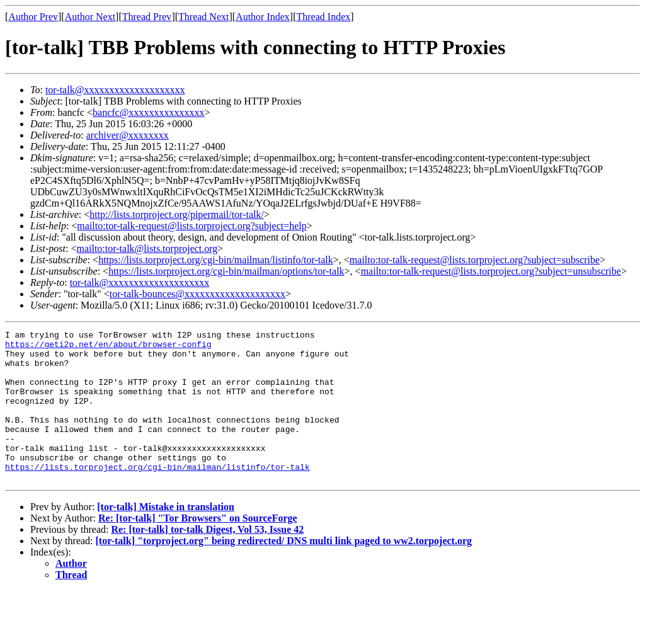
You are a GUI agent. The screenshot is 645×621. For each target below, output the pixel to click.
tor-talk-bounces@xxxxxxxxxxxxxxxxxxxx (197, 293)
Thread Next (203, 16)
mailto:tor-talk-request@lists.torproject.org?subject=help (191, 225)
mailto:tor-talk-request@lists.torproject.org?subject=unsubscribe (491, 271)
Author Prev (33, 16)
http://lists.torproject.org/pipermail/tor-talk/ (176, 214)
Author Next (90, 16)
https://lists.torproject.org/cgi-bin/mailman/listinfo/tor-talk (215, 259)
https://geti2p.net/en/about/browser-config (108, 347)
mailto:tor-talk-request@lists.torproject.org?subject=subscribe (475, 259)
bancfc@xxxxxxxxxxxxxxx (148, 112)
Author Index (263, 16)
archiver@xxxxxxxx (127, 135)
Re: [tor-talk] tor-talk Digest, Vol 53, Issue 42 (207, 559)
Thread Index (324, 16)
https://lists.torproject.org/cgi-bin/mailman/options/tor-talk (226, 271)
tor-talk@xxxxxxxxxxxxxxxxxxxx (115, 89)
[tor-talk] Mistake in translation (165, 537)
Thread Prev (147, 16)
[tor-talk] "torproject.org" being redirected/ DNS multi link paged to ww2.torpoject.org (284, 571)
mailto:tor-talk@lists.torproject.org (146, 248)
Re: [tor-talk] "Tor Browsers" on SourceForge (197, 548)
